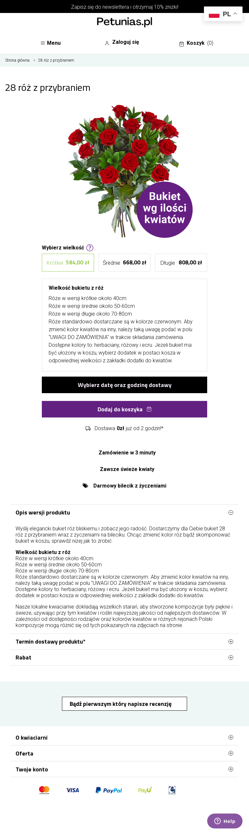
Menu (50, 43)
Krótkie (67, 262)
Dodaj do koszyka (125, 409)
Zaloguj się (121, 42)
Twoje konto (124, 769)
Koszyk (196, 43)
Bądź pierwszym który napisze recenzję (121, 703)
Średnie (124, 262)
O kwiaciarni (124, 737)
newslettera (115, 7)
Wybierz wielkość (68, 247)
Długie (181, 262)
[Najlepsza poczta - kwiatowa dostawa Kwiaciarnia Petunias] (124, 23)
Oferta (124, 753)
